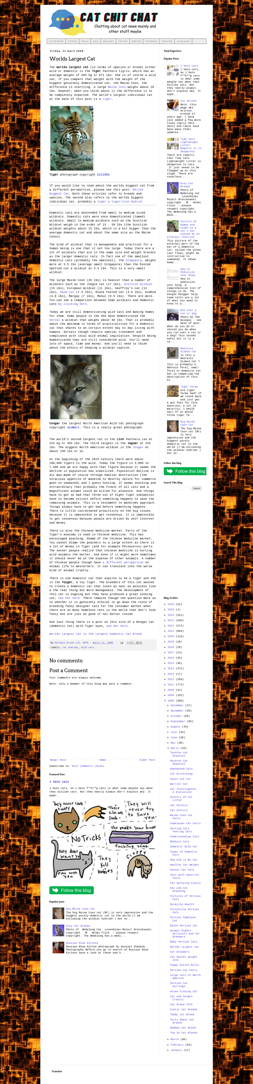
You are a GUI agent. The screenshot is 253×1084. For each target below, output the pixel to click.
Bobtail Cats (179, 841)
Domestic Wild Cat (183, 846)
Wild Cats (136, 41)
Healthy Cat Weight (184, 864)
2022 (172, 625)
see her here (69, 598)
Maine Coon (117, 87)
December (178, 705)
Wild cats (87, 647)
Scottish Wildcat (138, 284)
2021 (172, 631)
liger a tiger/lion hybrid (119, 201)
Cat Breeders (179, 952)
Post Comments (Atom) (88, 766)
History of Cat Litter (181, 799)
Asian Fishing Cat (183, 991)
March (175, 1039)
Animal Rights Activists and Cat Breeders (185, 933)
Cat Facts (72, 41)
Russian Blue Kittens (82, 943)
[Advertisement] (183, 543)
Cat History (179, 805)
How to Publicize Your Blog (187, 272)
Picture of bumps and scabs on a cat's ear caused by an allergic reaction (183, 229)
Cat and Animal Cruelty (181, 998)
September (179, 721)
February (178, 1045)
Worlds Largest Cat (184, 947)
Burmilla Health (182, 904)
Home (103, 760)
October (177, 716)
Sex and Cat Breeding (179, 890)
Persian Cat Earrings (179, 985)
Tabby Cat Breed (182, 1014)
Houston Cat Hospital (179, 762)
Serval (54, 320)
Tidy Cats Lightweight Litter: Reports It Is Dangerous (190, 145)
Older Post (147, 760)
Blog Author (108, 41)
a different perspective (123, 562)
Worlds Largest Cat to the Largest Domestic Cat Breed (95, 634)
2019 (172, 641)
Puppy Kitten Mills (184, 965)
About (96, 41)
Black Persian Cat (183, 925)
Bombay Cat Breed (183, 1027)
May (174, 743)
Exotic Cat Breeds (183, 1009)
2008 (172, 700)
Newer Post (58, 760)
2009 (172, 695)
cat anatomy (70, 647)
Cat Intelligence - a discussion (184, 791)
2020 (172, 636)
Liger (107, 99)
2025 (172, 609)
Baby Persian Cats (183, 941)
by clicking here (72, 304)
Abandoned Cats (181, 769)
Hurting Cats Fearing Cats (181, 830)
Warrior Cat (179, 784)
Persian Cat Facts (183, 970)
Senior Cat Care (182, 869)
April (175, 748)
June (175, 737)
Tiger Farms (189, 386)
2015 (172, 663)
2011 (172, 684)
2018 (172, 647)
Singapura (134, 260)
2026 (172, 604)
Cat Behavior (151, 41)
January (177, 1050)
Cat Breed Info (181, 1004)
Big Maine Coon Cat (80, 909)
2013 (172, 674)
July (175, 732)
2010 (172, 690)
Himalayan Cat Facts (185, 823)
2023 (172, 620)
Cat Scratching (181, 774)
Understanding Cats (184, 836)
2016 (172, 658)
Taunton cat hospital (179, 754)
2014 (172, 668)
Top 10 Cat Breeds (183, 1032)
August (176, 726)
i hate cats (59, 782)
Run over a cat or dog (188, 312)
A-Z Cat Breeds (56, 41)
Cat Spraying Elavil (185, 883)
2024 (172, 615)
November (178, 710)
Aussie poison (183, 41)
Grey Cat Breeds (78, 926)
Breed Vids (167, 41)
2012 (172, 679)
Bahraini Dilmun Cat (188, 350)
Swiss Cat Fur (180, 779)
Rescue (85, 41)
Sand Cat (67, 292)
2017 (172, 652)
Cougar (138, 447)
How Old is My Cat (183, 859)
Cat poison (188, 101)
